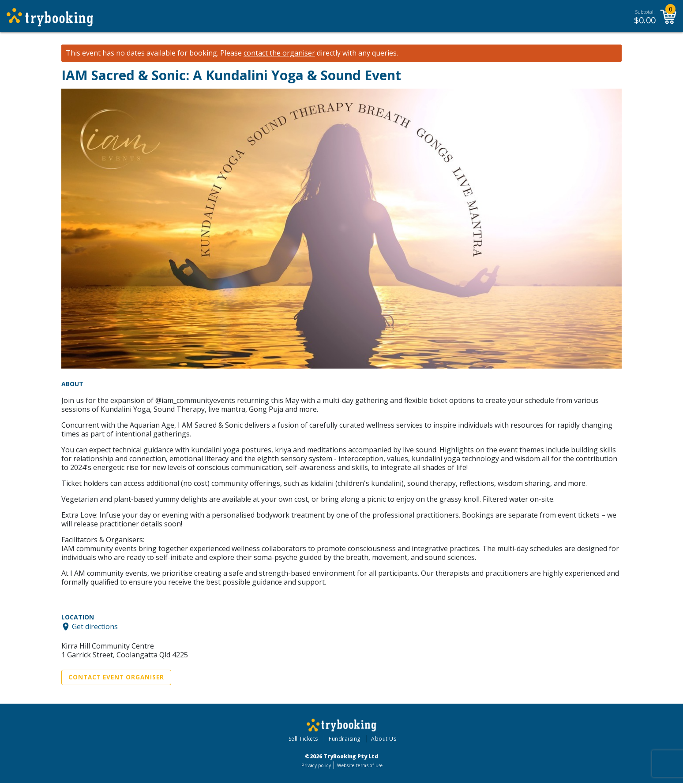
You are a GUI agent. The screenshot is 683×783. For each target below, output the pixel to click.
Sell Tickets (303, 738)
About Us (383, 738)
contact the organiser (279, 53)
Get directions (95, 626)
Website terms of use (360, 765)
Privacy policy (316, 765)
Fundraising (344, 738)
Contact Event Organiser (116, 677)
